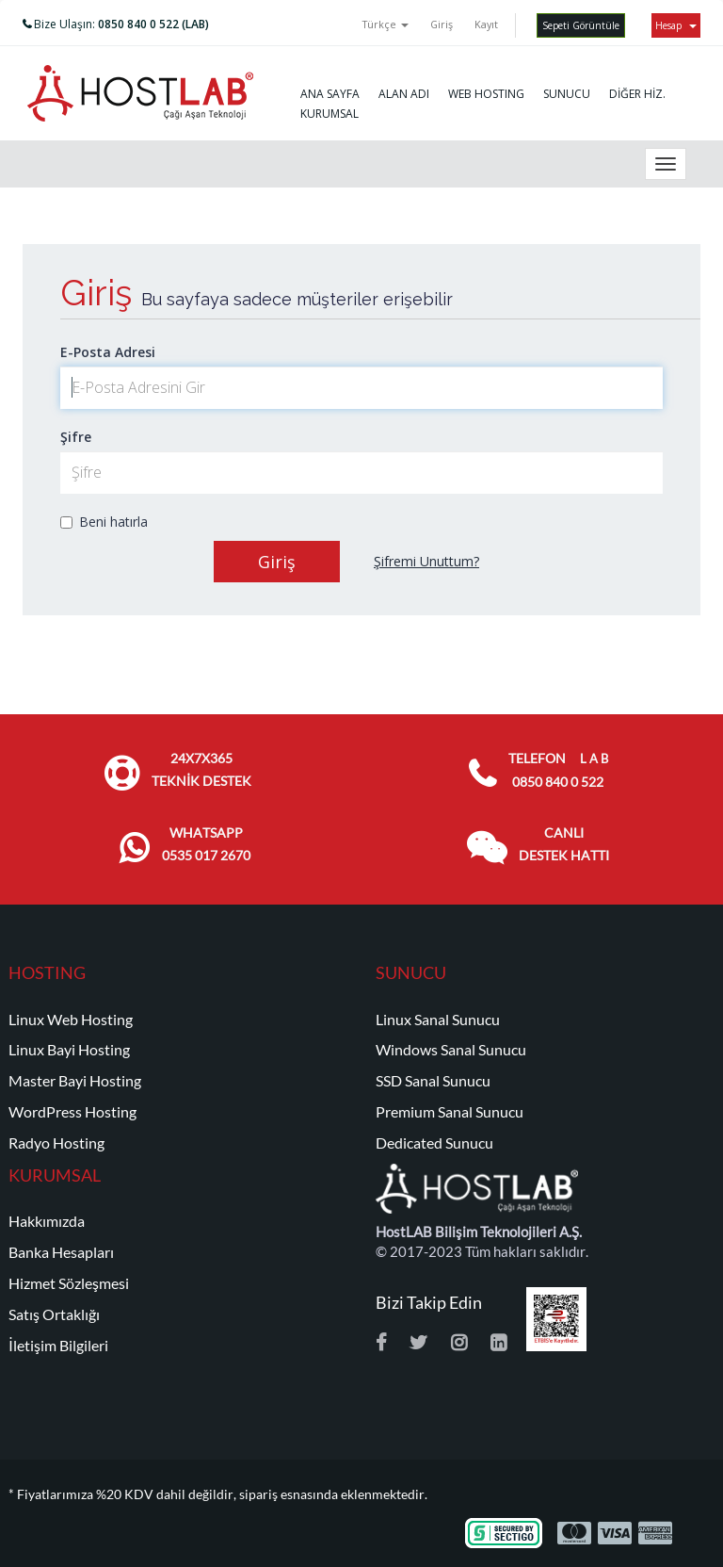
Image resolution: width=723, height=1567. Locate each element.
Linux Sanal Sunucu (438, 1019)
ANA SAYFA (330, 94)
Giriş (441, 24)
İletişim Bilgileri (58, 1345)
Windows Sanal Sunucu (451, 1049)
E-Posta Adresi (107, 352)
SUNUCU (566, 94)
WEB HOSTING (486, 94)
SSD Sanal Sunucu (433, 1080)
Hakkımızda (46, 1221)
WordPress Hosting (72, 1111)
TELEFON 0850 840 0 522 (558, 770)
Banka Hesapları (61, 1252)
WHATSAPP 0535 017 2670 (206, 844)
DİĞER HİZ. (637, 94)
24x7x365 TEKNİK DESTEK (201, 770)
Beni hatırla (104, 521)
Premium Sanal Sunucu (449, 1111)
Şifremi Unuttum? (426, 561)
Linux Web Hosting (70, 1019)
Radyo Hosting (56, 1142)
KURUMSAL (329, 114)
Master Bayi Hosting (74, 1080)
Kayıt (486, 24)
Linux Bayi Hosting (69, 1049)
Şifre (75, 437)
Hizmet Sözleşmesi (68, 1283)
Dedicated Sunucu (434, 1142)
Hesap (676, 25)
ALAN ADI (403, 94)
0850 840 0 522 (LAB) (153, 24)
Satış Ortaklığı (54, 1314)
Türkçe (385, 24)
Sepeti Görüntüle (580, 25)
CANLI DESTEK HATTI (564, 844)
